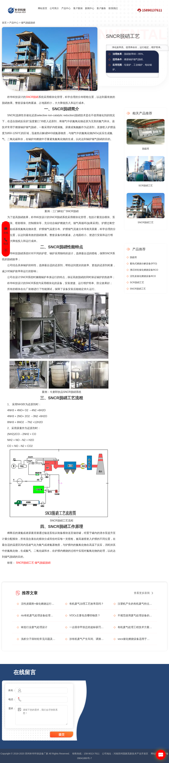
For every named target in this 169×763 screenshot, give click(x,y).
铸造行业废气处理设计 (34, 627)
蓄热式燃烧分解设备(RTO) (143, 263)
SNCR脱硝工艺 (25, 562)
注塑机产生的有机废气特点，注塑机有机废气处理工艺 (135, 603)
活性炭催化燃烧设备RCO (143, 276)
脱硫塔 (145, 148)
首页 (4, 22)
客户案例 (78, 8)
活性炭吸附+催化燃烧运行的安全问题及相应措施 (38, 603)
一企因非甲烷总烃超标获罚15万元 (86, 627)
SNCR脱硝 (32, 97)
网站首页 (42, 8)
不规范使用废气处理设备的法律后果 (135, 615)
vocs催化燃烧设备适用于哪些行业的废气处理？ (135, 639)
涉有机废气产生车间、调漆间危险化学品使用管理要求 (86, 639)
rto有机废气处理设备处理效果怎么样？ (38, 615)
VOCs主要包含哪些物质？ (84, 615)
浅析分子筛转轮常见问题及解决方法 (38, 639)
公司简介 (54, 8)
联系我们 (113, 8)
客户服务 (101, 8)
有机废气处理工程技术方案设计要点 (135, 627)
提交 (62, 734)
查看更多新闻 (142, 593)
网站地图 (155, 753)
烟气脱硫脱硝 (28, 22)
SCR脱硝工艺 (145, 185)
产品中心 (66, 8)
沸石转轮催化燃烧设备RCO (144, 269)
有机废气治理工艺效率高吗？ (86, 603)
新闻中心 (89, 8)
